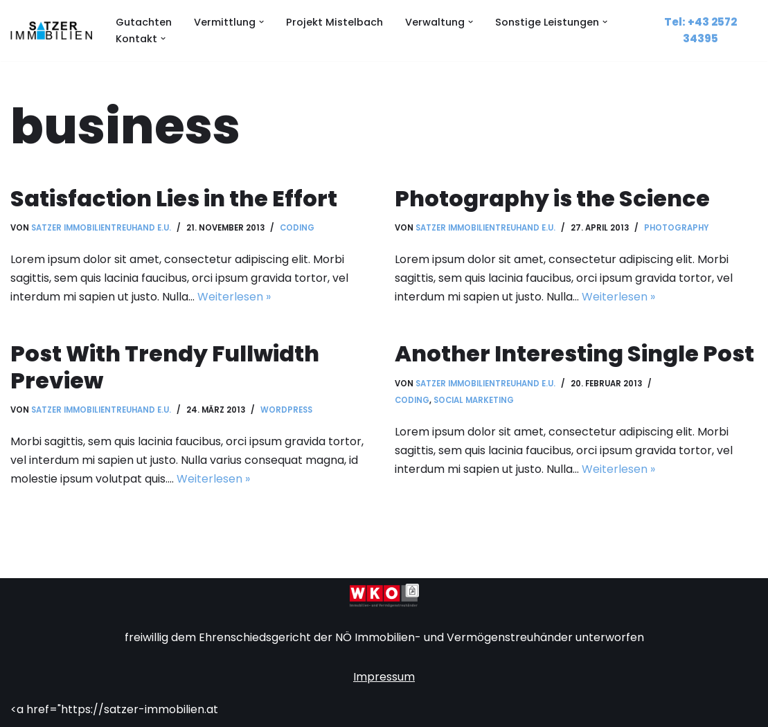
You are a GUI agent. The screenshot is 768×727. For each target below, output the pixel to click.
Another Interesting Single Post (574, 353)
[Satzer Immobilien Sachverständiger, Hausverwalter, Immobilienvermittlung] (51, 30)
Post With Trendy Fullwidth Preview (164, 366)
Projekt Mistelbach (334, 22)
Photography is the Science (552, 198)
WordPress (286, 409)
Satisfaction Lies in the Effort (173, 198)
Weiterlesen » (234, 297)
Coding (297, 227)
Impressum (384, 677)
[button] (261, 21)
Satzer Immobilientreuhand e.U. (101, 227)
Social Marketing (474, 400)
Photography (676, 227)
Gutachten (144, 22)
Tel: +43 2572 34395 (700, 30)
